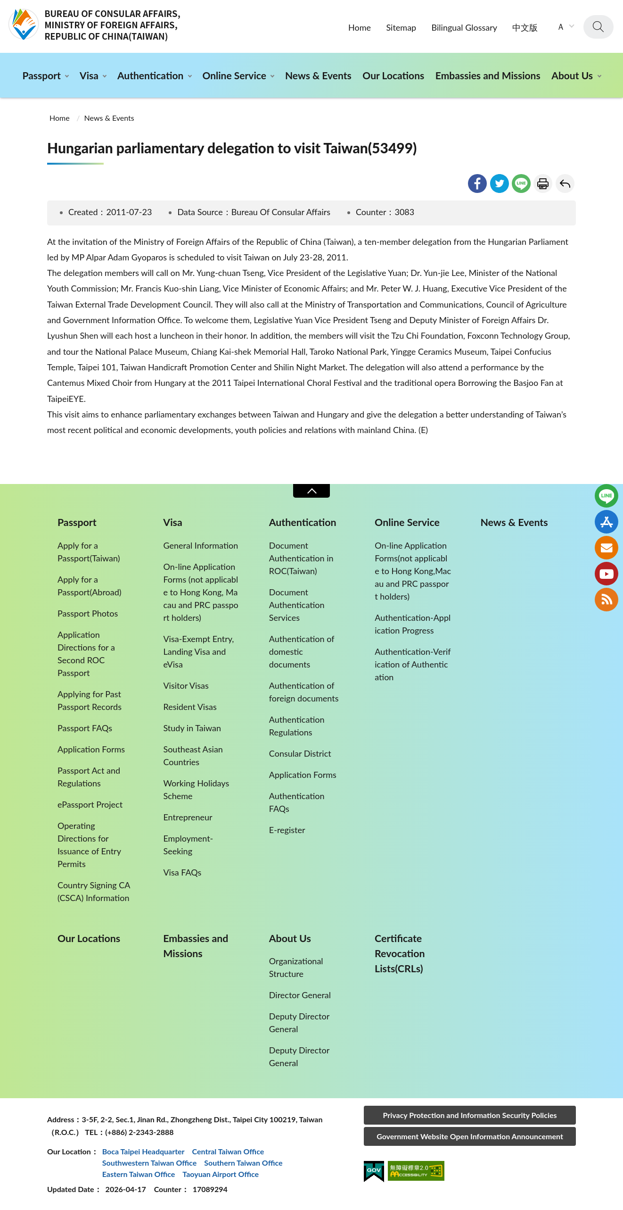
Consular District (300, 753)
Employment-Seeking (188, 844)
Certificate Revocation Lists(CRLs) (400, 953)
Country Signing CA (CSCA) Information (93, 891)
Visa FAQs (182, 872)
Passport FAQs (84, 728)
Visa (89, 75)
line (521, 183)
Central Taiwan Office (228, 1151)
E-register (287, 830)
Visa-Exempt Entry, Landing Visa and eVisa (198, 651)
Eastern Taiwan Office (138, 1173)
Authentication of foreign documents (304, 691)
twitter (499, 183)
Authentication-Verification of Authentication (413, 664)
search (598, 27)
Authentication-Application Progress (413, 623)
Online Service (234, 75)
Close (311, 491)
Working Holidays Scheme (196, 789)
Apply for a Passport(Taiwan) (88, 551)
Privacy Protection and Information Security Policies (470, 1114)
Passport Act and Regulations (88, 776)
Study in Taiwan (192, 728)
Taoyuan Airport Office (220, 1173)
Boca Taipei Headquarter (143, 1151)
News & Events (318, 75)
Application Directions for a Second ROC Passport (86, 653)
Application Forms (91, 749)
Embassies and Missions (488, 75)
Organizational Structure (296, 967)
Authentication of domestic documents (301, 651)
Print (542, 183)
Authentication (150, 75)
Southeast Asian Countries (192, 755)
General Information (200, 545)
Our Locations (393, 75)
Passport (41, 75)
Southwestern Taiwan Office (149, 1162)
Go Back (565, 183)
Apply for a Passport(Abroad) (89, 585)
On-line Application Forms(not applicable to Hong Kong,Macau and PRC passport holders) (413, 570)
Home (359, 27)
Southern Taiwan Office (243, 1162)
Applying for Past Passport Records (89, 700)
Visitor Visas (185, 685)
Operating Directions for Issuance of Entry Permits (89, 844)
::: (5, 7)
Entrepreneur (187, 817)
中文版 (525, 27)
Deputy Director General (299, 1022)
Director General (300, 995)
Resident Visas (189, 706)
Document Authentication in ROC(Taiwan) (301, 558)
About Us (572, 75)
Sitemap (401, 27)
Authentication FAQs (297, 802)
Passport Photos (87, 613)
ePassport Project (90, 804)
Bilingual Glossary (464, 27)
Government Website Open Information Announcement (470, 1136)
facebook (477, 183)
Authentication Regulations (297, 725)
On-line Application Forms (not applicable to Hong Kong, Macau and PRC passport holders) (200, 592)
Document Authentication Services (297, 605)
